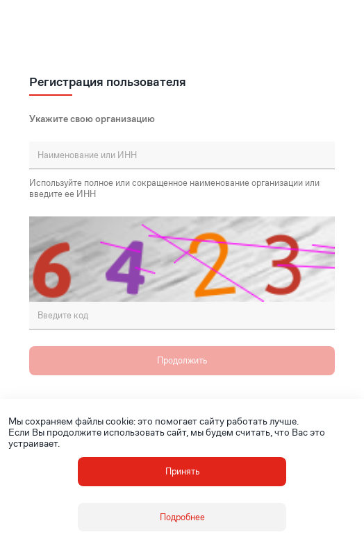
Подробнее (182, 517)
